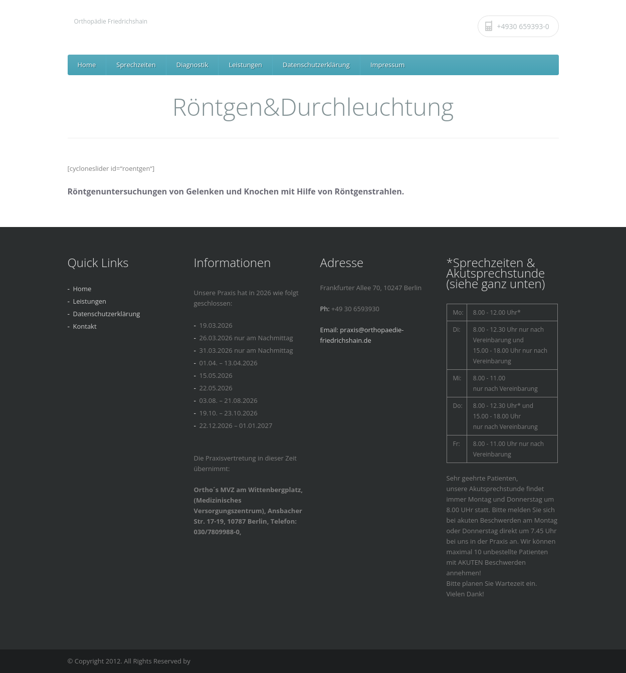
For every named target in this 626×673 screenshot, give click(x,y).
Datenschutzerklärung (316, 64)
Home (87, 64)
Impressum (387, 64)
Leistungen (245, 64)
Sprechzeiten (135, 64)
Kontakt (85, 326)
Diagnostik (192, 64)
